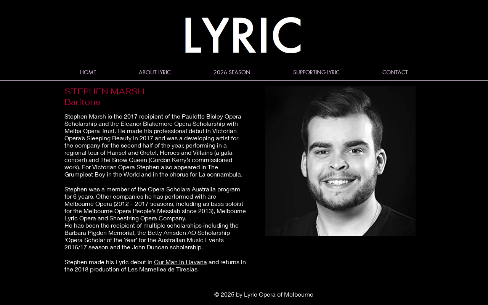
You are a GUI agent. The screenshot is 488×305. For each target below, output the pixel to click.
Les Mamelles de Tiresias (162, 269)
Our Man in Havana (180, 261)
